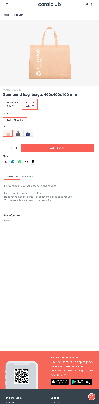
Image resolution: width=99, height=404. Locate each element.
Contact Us (56, 402)
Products (10, 402)
